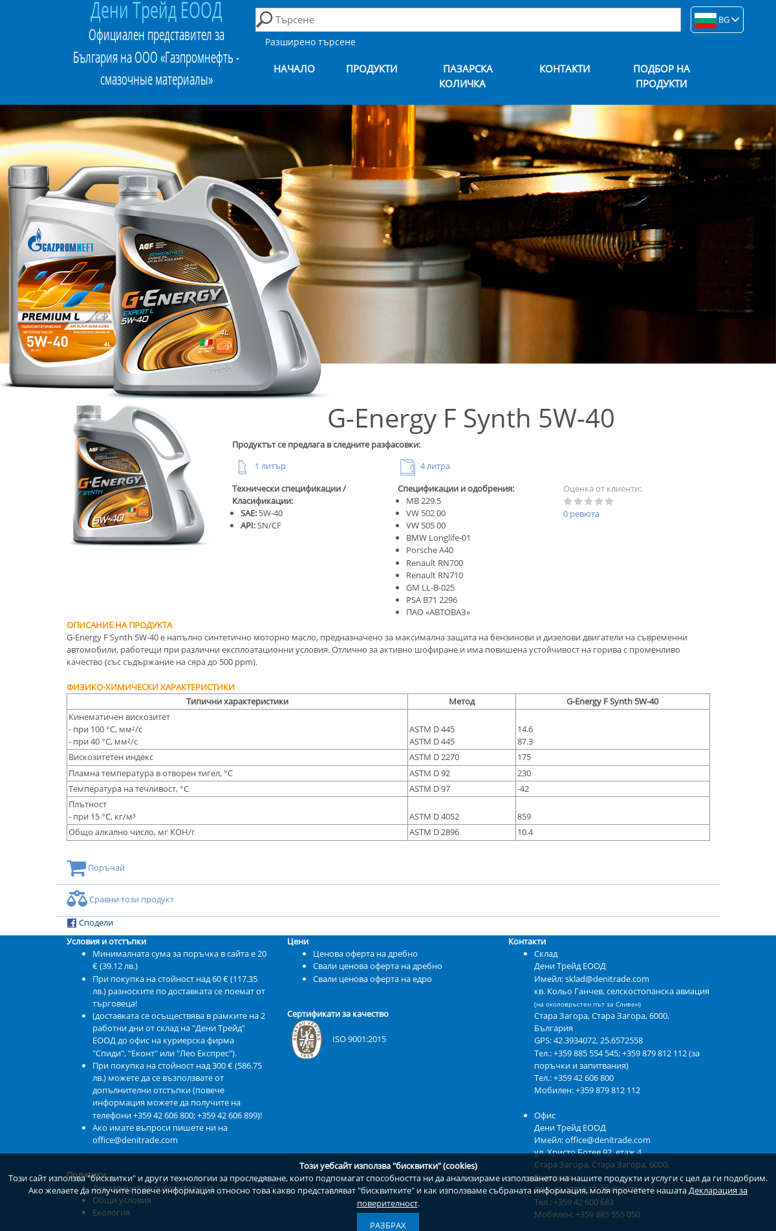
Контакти (564, 69)
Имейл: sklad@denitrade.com (591, 979)
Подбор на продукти (661, 76)
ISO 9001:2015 (336, 1039)
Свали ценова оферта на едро (372, 979)
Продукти (371, 69)
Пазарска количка (466, 76)
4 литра (424, 466)
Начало (294, 69)
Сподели (90, 923)
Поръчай (96, 867)
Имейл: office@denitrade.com (592, 1140)
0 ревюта (581, 513)
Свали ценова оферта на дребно (377, 966)
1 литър (259, 466)
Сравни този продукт (120, 899)
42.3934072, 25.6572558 (598, 1040)
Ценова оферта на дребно (365, 953)
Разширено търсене (310, 42)
